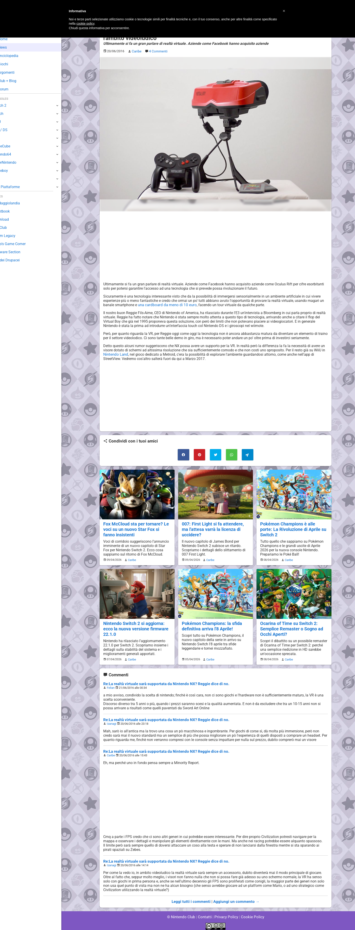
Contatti (205, 914)
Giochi (11, 64)
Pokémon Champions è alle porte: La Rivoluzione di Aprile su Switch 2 (293, 528)
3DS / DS (11, 130)
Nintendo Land (115, 354)
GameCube (13, 146)
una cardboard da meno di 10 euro (165, 304)
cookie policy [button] (85, 23)
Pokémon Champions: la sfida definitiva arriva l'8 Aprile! (211, 624)
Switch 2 (10, 105)
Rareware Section (18, 252)
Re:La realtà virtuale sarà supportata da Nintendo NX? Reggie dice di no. (162, 681)
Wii (6, 138)
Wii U (8, 122)
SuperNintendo (16, 162)
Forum (11, 89)
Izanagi (111, 721)
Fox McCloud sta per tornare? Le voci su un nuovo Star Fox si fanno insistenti (136, 528)
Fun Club (11, 227)
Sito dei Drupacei (17, 260)
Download (12, 219)
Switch (9, 113)
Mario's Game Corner (20, 244)
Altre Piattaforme (17, 187)
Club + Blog (15, 81)
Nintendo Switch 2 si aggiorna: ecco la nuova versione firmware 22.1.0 (134, 626)
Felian (111, 685)
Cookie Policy (250, 914)
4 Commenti (158, 51)
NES (7, 179)
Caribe (131, 558)
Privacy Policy (226, 914)
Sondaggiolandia (17, 203)
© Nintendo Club (183, 914)
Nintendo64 (13, 154)
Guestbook (12, 211)
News (11, 47)
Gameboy (11, 170)
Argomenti (15, 72)
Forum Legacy (15, 236)
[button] (284, 10)
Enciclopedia (17, 56)
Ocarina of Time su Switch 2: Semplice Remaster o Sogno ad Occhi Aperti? (290, 626)
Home (11, 39)
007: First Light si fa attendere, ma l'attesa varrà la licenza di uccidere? (215, 528)
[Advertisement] (215, 246)
